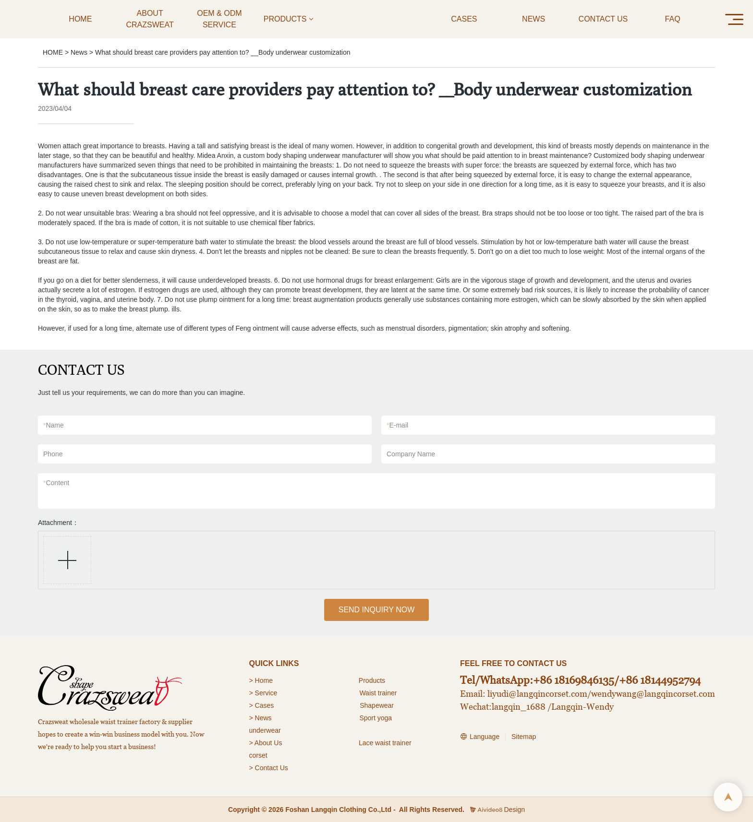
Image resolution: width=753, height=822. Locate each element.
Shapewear (377, 705)
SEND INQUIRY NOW (377, 610)
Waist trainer (378, 693)
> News (260, 718)
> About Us (265, 743)
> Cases (261, 705)
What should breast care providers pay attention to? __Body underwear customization (223, 52)
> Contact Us (268, 768)
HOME (53, 52)
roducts (374, 680)
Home (265, 680)
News (79, 52)
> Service (263, 693)
